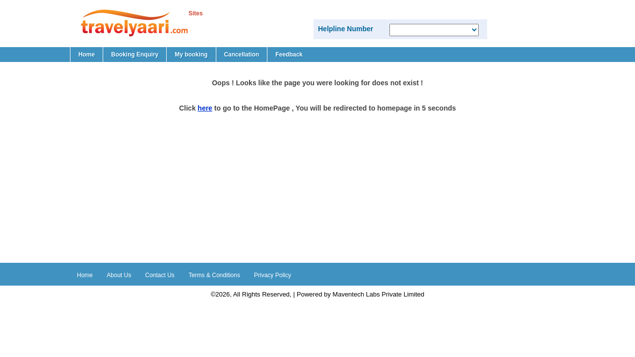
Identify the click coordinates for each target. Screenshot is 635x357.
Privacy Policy (272, 275)
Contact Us (160, 275)
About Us (119, 275)
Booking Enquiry (134, 54)
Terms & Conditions (214, 275)
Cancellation (241, 54)
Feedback (289, 54)
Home (86, 54)
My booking (191, 54)
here (204, 108)
